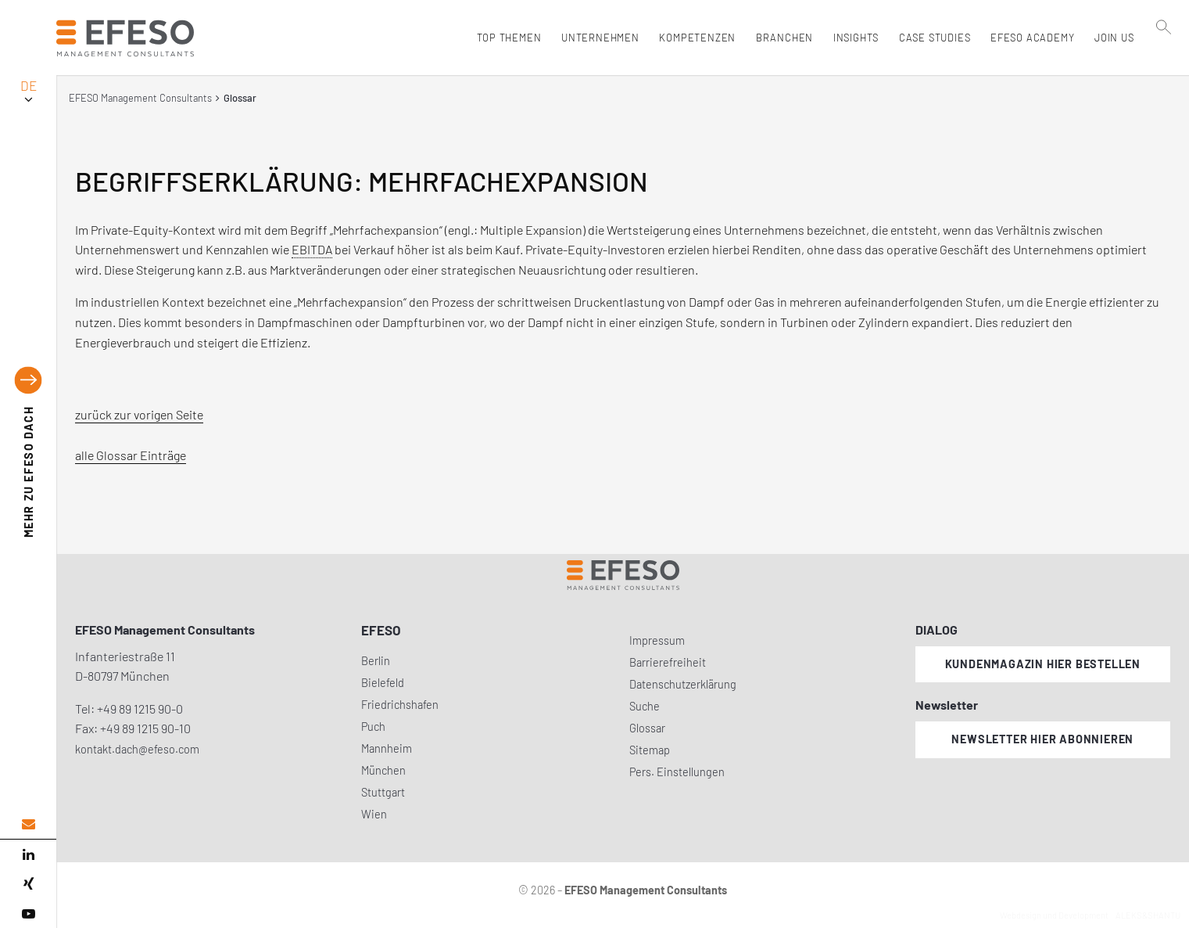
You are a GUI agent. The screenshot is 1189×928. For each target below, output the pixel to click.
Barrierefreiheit (667, 662)
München (383, 770)
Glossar (647, 728)
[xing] (28, 884)
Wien (374, 814)
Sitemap (649, 750)
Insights (852, 37)
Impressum (657, 640)
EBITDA (312, 249)
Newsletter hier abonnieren (1042, 739)
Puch (373, 726)
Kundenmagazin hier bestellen (1043, 664)
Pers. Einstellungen (677, 772)
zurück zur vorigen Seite (139, 414)
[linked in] (28, 854)
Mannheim (386, 748)
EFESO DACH (28, 472)
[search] (1165, 71)
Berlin (375, 660)
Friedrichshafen (400, 704)
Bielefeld (382, 682)
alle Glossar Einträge (130, 455)
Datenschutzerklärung (682, 684)
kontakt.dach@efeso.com (137, 749)
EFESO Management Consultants (140, 98)
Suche (644, 706)
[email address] (28, 824)
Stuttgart (383, 792)
